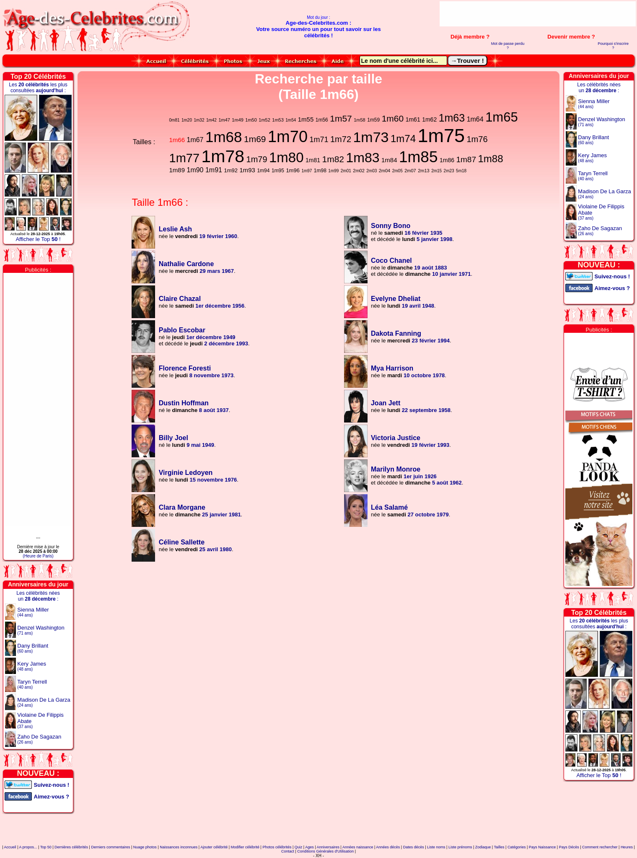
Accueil (10, 847)
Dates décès (413, 847)
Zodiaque (483, 847)
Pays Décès (569, 847)
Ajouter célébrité (214, 847)
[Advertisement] (538, 13)
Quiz (299, 847)
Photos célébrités (276, 847)
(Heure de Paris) (38, 556)
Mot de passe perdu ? (508, 45)
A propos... (28, 847)
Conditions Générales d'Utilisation (325, 851)
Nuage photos (145, 847)
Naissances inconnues (178, 847)
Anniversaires (328, 847)
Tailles (499, 847)
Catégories (517, 847)
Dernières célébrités (71, 847)
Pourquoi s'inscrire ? (613, 45)
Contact (287, 851)
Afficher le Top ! (38, 239)
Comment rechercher (600, 847)
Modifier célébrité (245, 847)
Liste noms (436, 847)
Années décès (388, 847)
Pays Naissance (542, 847)
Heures (627, 847)
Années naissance (357, 847)
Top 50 (46, 847)
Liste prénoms (460, 847)
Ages (309, 847)
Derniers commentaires (110, 847)
